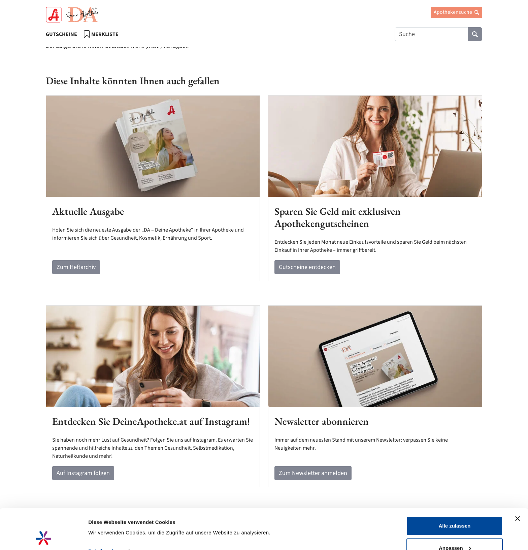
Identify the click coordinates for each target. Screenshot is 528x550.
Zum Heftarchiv (76, 267)
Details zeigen (105, 513)
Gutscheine (61, 34)
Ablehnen (454, 532)
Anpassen (455, 510)
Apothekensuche (456, 12)
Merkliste (101, 34)
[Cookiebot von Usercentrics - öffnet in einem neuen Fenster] (43, 537)
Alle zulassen (454, 488)
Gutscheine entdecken (307, 267)
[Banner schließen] (517, 480)
